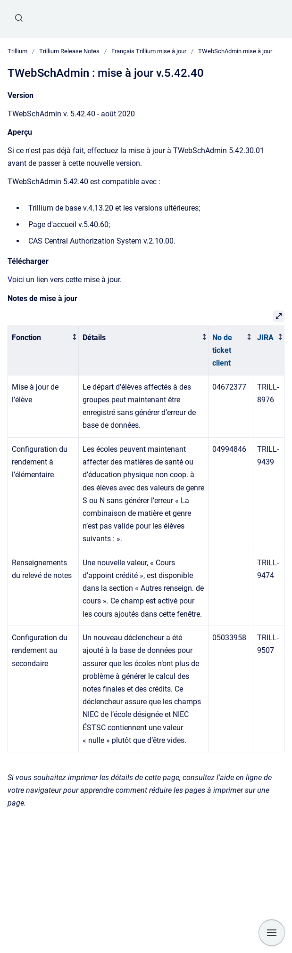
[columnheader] (43, 350)
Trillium (17, 51)
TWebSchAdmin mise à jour (235, 51)
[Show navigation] (271, 932)
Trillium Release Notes (69, 51)
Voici (16, 279)
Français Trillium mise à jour (148, 51)
